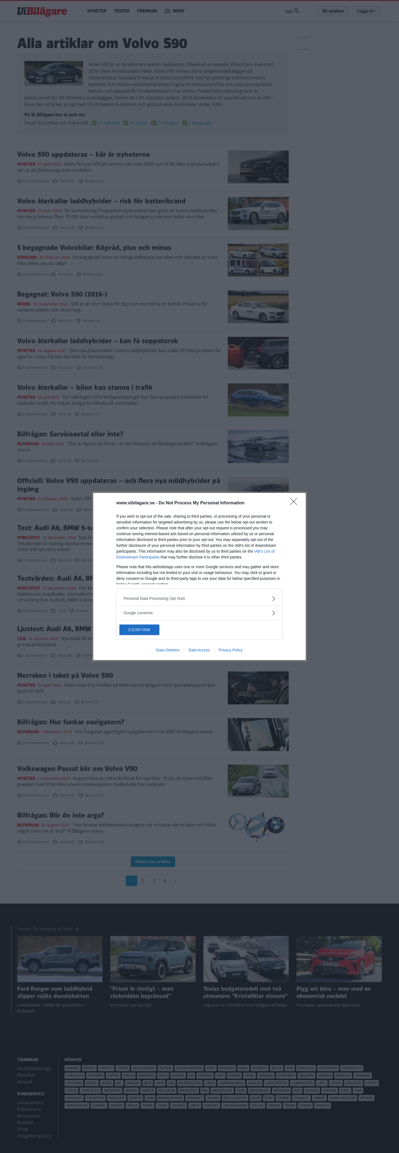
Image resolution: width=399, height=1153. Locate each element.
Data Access (199, 650)
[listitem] (199, 598)
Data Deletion (168, 650)
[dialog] (199, 576)
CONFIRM (146, 629)
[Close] (295, 503)
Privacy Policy (231, 650)
